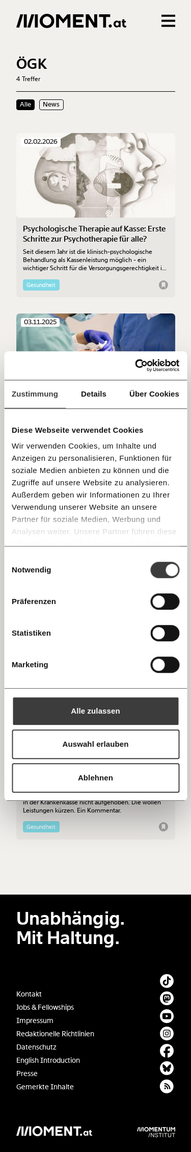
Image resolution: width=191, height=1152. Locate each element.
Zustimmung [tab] (35, 393)
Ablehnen (95, 777)
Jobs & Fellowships (45, 1007)
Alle (25, 104)
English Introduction (48, 1060)
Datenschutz (36, 1047)
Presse (27, 1073)
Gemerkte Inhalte (45, 1087)
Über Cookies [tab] (154, 393)
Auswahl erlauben (96, 744)
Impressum (34, 1020)
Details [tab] (93, 393)
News (51, 104)
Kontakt (29, 994)
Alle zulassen (95, 710)
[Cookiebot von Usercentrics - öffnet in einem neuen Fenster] (136, 365)
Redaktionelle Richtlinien (55, 1034)
